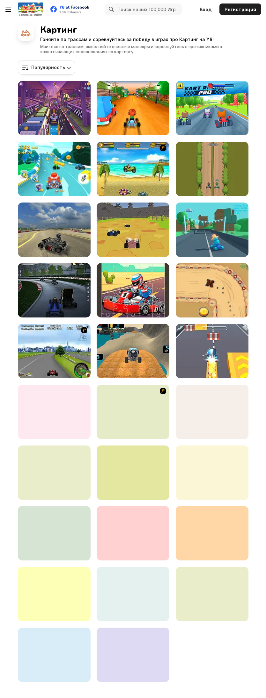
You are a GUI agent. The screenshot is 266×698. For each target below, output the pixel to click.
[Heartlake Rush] (54, 108)
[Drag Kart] (212, 290)
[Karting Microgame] (212, 230)
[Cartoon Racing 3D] (54, 169)
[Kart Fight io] (133, 472)
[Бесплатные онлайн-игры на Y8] (30, 9)
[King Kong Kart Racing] (54, 533)
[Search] (110, 9)
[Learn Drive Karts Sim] (54, 230)
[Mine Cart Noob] (212, 533)
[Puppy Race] (54, 655)
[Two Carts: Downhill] (212, 169)
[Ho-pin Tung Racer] (54, 351)
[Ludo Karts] (54, 412)
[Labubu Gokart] (133, 594)
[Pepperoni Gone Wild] (212, 594)
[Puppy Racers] (133, 412)
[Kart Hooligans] (133, 108)
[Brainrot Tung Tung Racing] (54, 290)
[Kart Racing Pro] (212, 108)
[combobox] (46, 68)
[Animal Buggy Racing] (133, 655)
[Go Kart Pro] (133, 533)
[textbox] (46, 67)
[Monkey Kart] (133, 169)
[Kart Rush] (212, 351)
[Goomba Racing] (54, 594)
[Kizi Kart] (212, 472)
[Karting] (54, 472)
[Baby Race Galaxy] (212, 412)
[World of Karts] (133, 230)
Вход (206, 9)
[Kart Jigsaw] (133, 290)
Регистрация (240, 9)
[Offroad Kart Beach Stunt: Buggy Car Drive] (133, 351)
